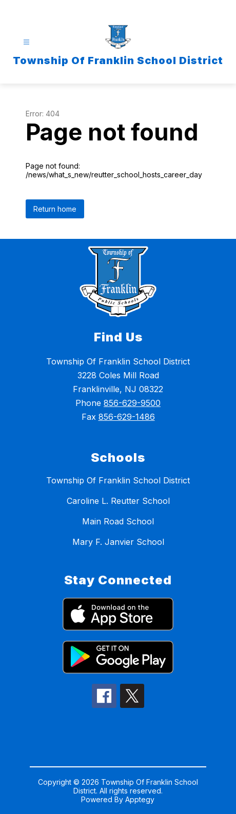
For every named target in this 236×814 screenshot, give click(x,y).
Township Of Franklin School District (118, 480)
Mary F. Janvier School (118, 542)
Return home (54, 209)
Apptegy (139, 799)
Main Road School (118, 521)
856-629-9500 (132, 403)
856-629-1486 (127, 417)
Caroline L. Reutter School (118, 501)
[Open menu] (26, 42)
